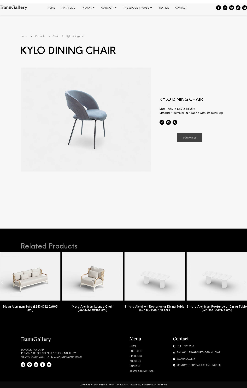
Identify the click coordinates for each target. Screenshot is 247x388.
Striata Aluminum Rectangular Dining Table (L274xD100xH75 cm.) (155, 308)
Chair (56, 36)
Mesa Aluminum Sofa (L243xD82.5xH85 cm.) (30, 308)
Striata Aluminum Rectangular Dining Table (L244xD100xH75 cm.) (217, 308)
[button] (2, 282)
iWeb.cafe (162, 385)
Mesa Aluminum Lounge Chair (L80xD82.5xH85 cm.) (92, 308)
